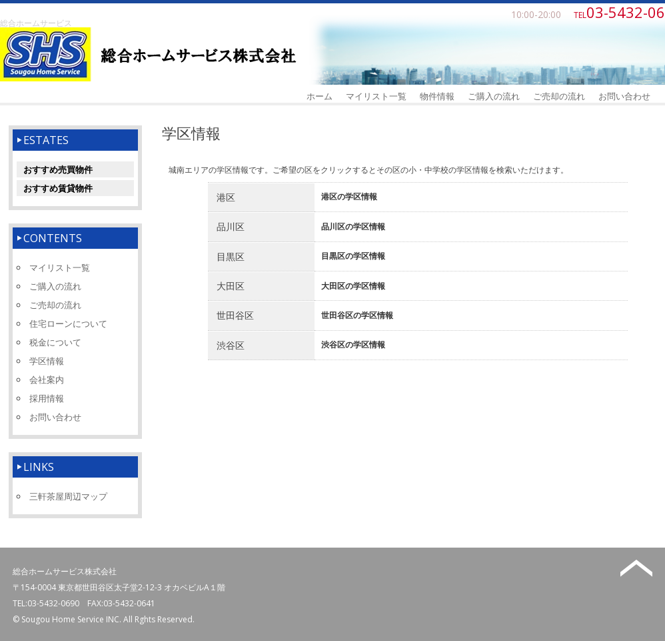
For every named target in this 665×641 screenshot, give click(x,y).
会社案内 (46, 380)
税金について (55, 342)
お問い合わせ (624, 96)
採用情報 (46, 398)
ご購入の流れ (494, 96)
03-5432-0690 (53, 603)
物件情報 (437, 96)
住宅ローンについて (68, 323)
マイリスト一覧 (376, 96)
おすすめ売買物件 (58, 169)
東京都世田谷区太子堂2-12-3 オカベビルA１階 (141, 587)
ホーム (319, 96)
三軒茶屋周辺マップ (68, 496)
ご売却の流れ (559, 96)
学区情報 (46, 361)
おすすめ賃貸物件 (58, 188)
